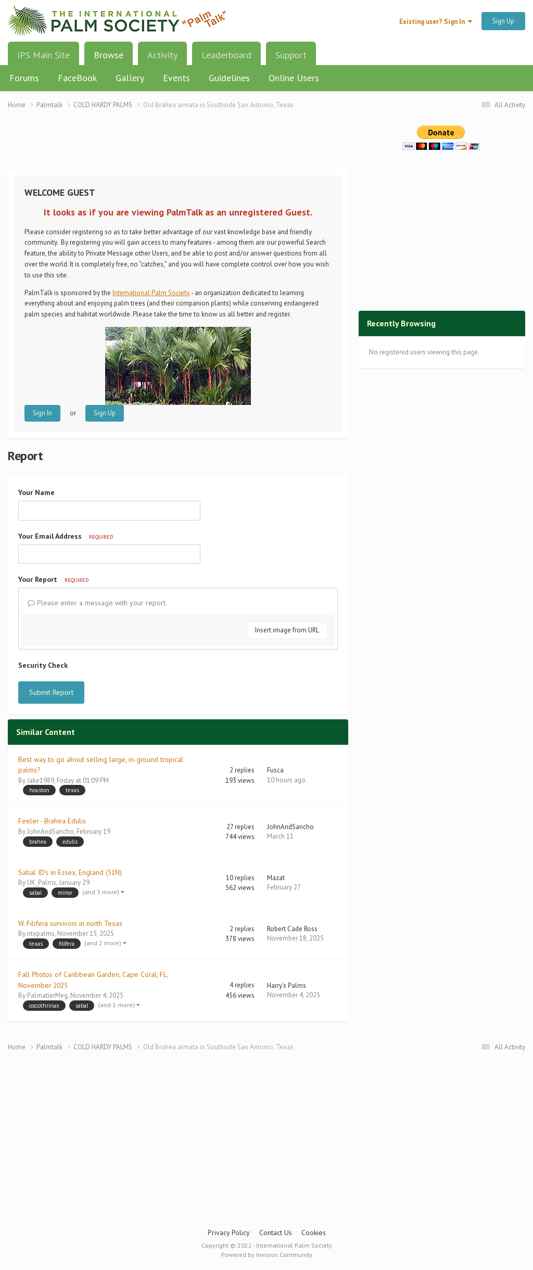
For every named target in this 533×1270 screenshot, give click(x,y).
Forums (24, 78)
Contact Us (275, 1232)
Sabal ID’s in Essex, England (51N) (70, 872)
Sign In (42, 413)
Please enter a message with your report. (97, 602)
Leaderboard (226, 55)
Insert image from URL (287, 630)
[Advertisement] (178, 146)
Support (291, 55)
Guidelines (229, 78)
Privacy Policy (229, 1232)
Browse (108, 59)
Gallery (130, 78)
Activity (162, 55)
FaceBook (77, 78)
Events (176, 78)
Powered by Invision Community (266, 1255)
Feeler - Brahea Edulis (52, 821)
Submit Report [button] (51, 692)
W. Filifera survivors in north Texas (70, 923)
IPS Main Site (43, 55)
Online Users (294, 78)
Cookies (313, 1232)
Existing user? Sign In (435, 21)
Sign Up (503, 21)
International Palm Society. (151, 292)
